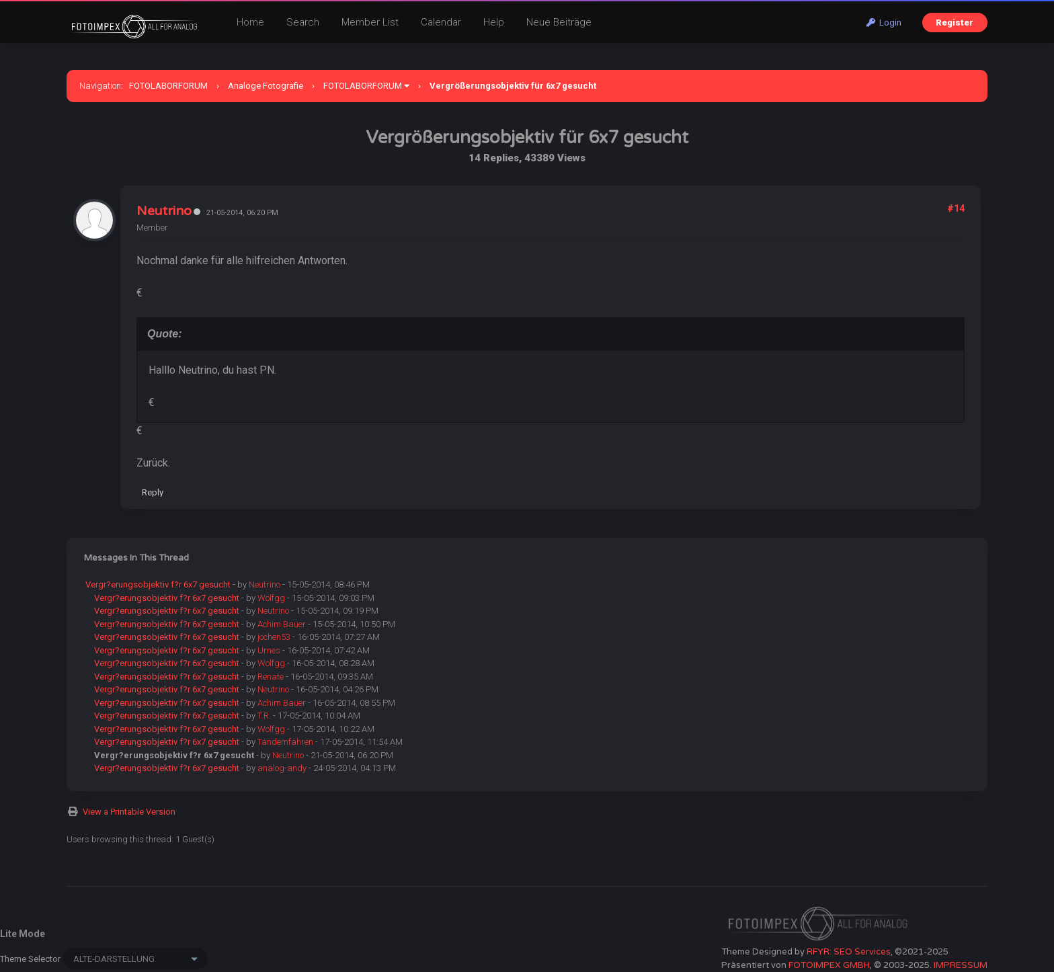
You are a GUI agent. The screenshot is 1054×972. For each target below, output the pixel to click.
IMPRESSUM (960, 965)
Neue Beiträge (559, 22)
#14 (956, 208)
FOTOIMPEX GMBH (829, 965)
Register (954, 22)
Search (302, 22)
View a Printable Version (129, 812)
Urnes (268, 650)
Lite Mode (22, 933)
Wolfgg (271, 598)
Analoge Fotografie (265, 86)
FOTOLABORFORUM (168, 86)
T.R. (264, 716)
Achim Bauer (281, 624)
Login (883, 22)
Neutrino (164, 211)
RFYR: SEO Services (849, 951)
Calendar (441, 22)
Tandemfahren (285, 742)
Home (250, 22)
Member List (370, 22)
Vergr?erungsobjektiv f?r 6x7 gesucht (158, 584)
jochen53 (273, 637)
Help (493, 22)
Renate (270, 677)
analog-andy (282, 768)
